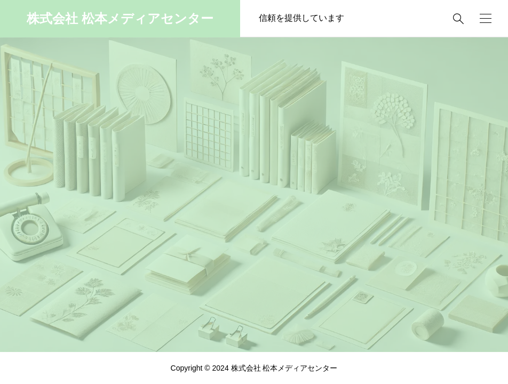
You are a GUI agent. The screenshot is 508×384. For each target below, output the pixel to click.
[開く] (485, 18)
